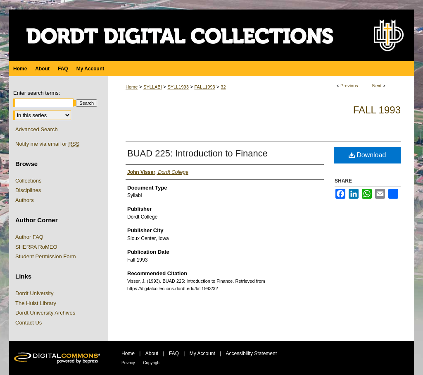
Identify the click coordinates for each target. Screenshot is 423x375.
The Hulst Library (35, 303)
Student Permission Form (45, 256)
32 (223, 86)
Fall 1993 (377, 109)
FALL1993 (204, 86)
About (151, 353)
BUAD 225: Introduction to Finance (197, 153)
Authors (24, 200)
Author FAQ (29, 237)
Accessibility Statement (251, 353)
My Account (202, 353)
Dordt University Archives (45, 313)
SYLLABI (152, 86)
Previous (349, 85)
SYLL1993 (177, 86)
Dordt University (34, 293)
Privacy (128, 363)
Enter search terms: (36, 93)
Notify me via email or (47, 144)
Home (132, 86)
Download (367, 155)
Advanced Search (36, 129)
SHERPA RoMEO (36, 247)
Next (377, 85)
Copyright (152, 363)
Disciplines (28, 190)
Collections (28, 181)
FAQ (174, 353)
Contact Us (28, 323)
